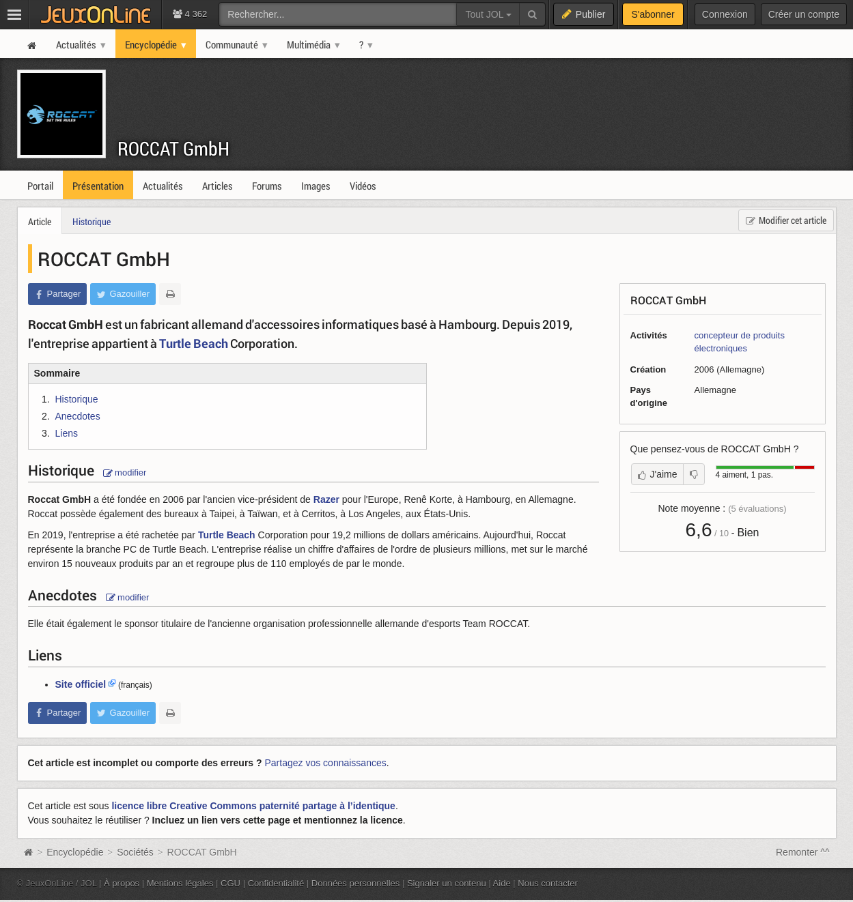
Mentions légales (180, 883)
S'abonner (652, 14)
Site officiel (81, 684)
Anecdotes (77, 416)
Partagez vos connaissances (326, 762)
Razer (326, 499)
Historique (91, 221)
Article (39, 221)
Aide (502, 883)
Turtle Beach (193, 343)
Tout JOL (488, 14)
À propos (121, 883)
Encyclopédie (74, 852)
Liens (66, 433)
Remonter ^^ (803, 852)
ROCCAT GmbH (173, 148)
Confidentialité (276, 883)
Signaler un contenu (446, 883)
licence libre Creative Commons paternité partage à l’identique (253, 805)
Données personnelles (355, 883)
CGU (230, 883)
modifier (125, 472)
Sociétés (135, 852)
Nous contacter (548, 883)
